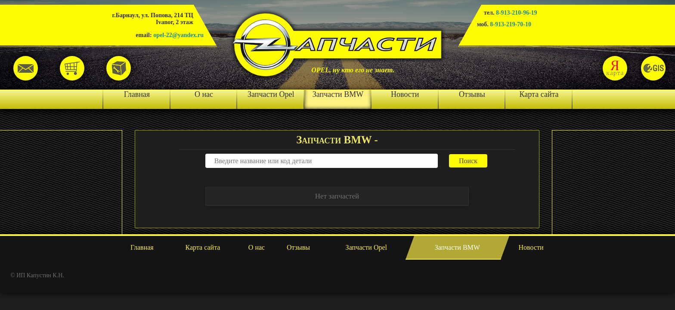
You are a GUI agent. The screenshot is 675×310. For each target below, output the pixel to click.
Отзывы (472, 94)
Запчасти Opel (271, 94)
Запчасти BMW (338, 94)
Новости (405, 94)
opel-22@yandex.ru (178, 35)
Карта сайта (539, 94)
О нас (204, 94)
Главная (137, 94)
